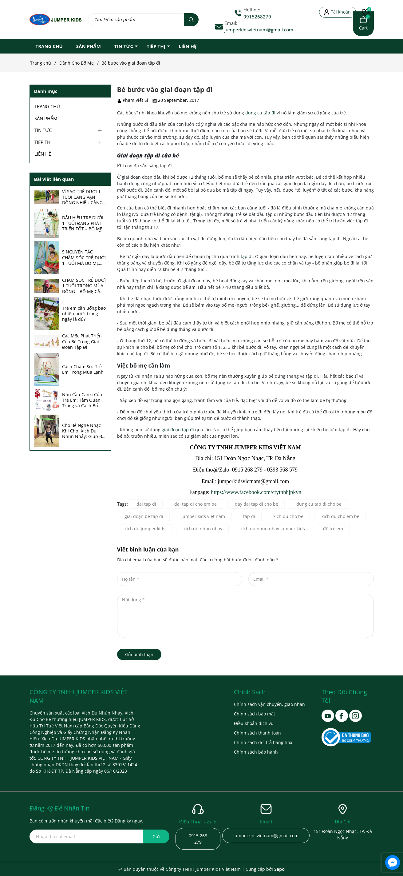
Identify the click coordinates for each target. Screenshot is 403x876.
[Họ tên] (180, 579)
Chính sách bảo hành (256, 752)
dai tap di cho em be (195, 504)
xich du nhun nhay (203, 529)
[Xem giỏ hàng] (363, 23)
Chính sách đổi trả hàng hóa (263, 742)
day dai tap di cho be (256, 504)
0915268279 (257, 17)
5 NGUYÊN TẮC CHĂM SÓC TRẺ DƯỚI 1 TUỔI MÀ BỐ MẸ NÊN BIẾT (84, 257)
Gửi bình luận (139, 654)
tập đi (247, 256)
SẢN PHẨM (88, 46)
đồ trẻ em (333, 529)
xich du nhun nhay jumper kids (272, 529)
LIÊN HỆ (188, 46)
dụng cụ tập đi (260, 113)
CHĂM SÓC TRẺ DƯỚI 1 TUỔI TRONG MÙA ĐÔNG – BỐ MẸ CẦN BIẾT (84, 285)
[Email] (311, 579)
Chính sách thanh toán (257, 733)
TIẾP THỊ (156, 46)
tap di (249, 516)
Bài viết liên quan (54, 179)
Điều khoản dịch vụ (254, 723)
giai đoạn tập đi (178, 429)
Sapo (279, 869)
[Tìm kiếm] (191, 19)
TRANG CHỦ (49, 46)
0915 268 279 (198, 839)
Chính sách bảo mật (254, 714)
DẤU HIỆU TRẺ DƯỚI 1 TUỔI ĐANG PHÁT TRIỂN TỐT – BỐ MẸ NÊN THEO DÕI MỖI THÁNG (82, 223)
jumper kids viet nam (203, 516)
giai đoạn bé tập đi (143, 516)
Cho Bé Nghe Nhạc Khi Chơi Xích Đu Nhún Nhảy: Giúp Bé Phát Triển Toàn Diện (83, 431)
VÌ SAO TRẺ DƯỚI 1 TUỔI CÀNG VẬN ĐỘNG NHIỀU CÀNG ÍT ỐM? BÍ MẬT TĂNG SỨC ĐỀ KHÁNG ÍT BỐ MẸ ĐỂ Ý (84, 197)
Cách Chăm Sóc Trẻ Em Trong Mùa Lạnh (83, 369)
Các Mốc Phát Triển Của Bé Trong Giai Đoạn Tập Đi (82, 341)
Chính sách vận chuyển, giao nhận (269, 704)
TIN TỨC (123, 46)
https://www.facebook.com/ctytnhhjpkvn (256, 492)
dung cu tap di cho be (319, 504)
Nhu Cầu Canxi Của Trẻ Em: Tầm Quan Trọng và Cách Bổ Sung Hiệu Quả (82, 400)
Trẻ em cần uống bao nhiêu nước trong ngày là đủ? (84, 313)
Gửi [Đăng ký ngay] (156, 836)
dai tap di (146, 504)
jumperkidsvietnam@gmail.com (258, 29)
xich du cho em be (340, 516)
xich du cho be (288, 516)
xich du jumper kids (144, 529)
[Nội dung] (245, 616)
